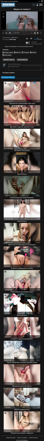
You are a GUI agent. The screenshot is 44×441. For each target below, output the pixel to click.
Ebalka (25, 440)
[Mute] (6, 33)
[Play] (3, 33)
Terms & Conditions (22, 437)
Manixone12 (14, 37)
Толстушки (26, 52)
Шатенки (33, 52)
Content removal (33, 437)
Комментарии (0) (8, 59)
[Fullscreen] (40, 33)
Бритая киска (7, 55)
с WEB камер (12, 39)
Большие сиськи (8, 52)
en (39, 1)
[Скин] (38, 33)
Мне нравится (27, 38)
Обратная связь (10, 437)
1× (31, 33)
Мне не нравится (31, 38)
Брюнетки (18, 52)
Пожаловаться (22, 59)
